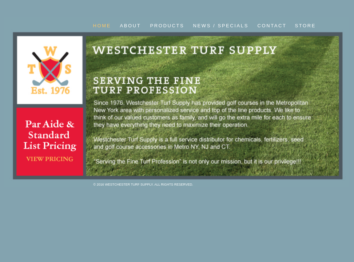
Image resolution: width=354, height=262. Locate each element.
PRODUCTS (167, 25)
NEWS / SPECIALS (220, 25)
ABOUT (130, 25)
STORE (305, 25)
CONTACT (272, 25)
